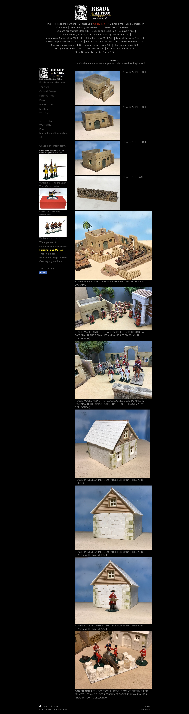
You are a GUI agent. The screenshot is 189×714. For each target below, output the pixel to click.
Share (43, 273)
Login (147, 706)
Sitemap (54, 706)
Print (43, 706)
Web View (144, 709)
